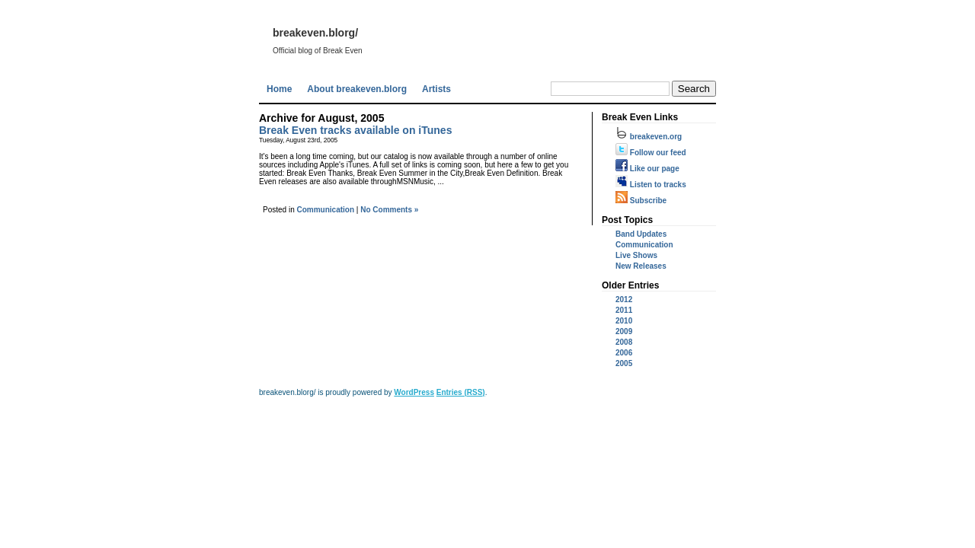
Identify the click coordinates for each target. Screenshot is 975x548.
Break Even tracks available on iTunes (355, 130)
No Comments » (389, 210)
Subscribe (641, 200)
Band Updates (641, 234)
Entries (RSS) (460, 392)
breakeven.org (648, 136)
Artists (436, 89)
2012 (623, 299)
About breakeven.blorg (357, 89)
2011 (623, 310)
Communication (325, 210)
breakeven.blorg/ (315, 33)
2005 (623, 363)
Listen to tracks (650, 184)
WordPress (414, 392)
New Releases (641, 266)
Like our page (647, 168)
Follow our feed (650, 152)
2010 (623, 321)
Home (279, 89)
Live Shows (636, 255)
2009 (623, 331)
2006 (623, 353)
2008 (623, 342)
